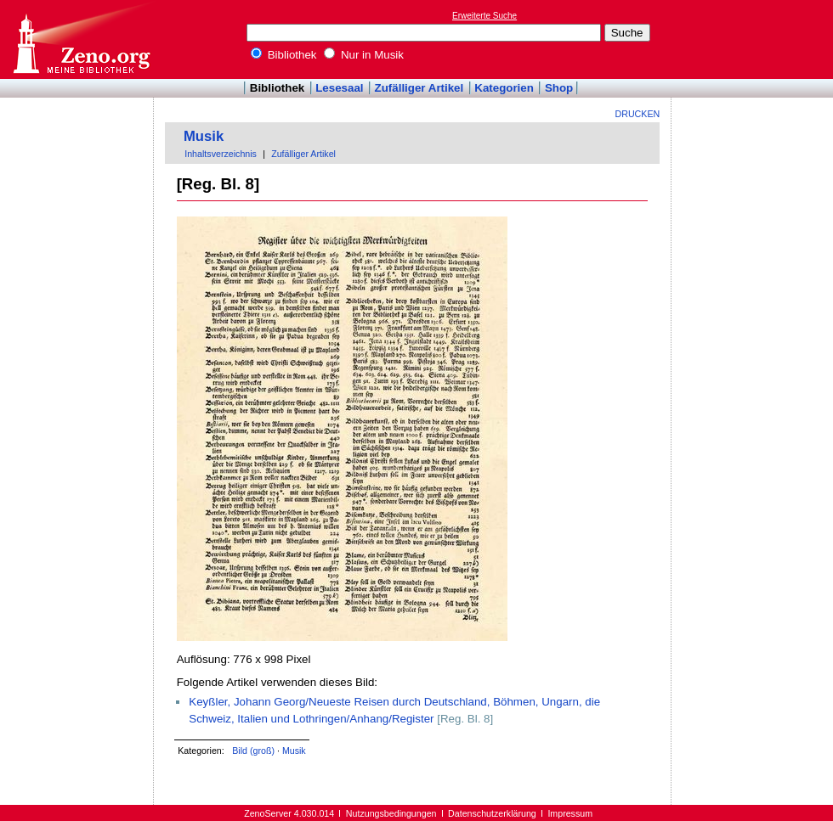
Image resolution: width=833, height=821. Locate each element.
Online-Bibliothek (81, 39)
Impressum (569, 813)
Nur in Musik (364, 54)
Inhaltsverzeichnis (220, 154)
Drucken (637, 114)
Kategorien (504, 88)
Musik (204, 136)
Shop (559, 88)
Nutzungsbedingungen (391, 813)
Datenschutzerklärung (492, 813)
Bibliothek (284, 54)
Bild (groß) (253, 750)
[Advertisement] (77, 147)
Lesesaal (339, 88)
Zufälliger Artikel (419, 88)
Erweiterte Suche (484, 15)
